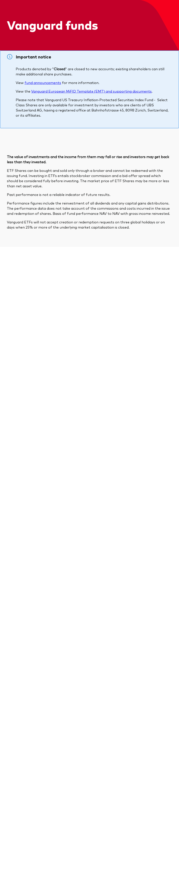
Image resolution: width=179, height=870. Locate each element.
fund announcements (43, 82)
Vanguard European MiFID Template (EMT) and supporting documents (91, 91)
